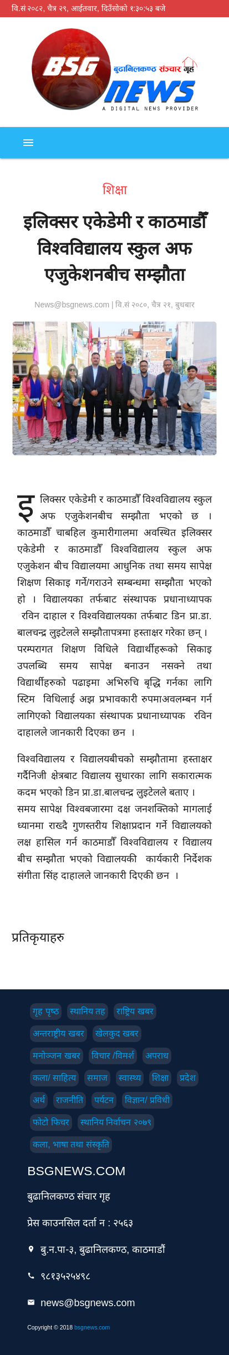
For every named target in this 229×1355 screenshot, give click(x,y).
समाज (97, 1078)
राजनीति (69, 1100)
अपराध (157, 1055)
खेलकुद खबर (117, 1033)
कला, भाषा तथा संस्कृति (71, 1144)
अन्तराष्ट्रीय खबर (58, 1033)
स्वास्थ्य (130, 1078)
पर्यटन (104, 1100)
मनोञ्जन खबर (56, 1055)
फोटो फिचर (51, 1122)
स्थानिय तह (87, 1011)
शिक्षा (160, 1078)
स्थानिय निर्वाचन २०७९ (115, 1122)
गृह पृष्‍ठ (45, 1011)
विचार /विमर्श (112, 1055)
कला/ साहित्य (54, 1078)
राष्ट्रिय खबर (134, 1011)
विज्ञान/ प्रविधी (147, 1100)
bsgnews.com (92, 1327)
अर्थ (39, 1100)
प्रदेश (188, 1078)
